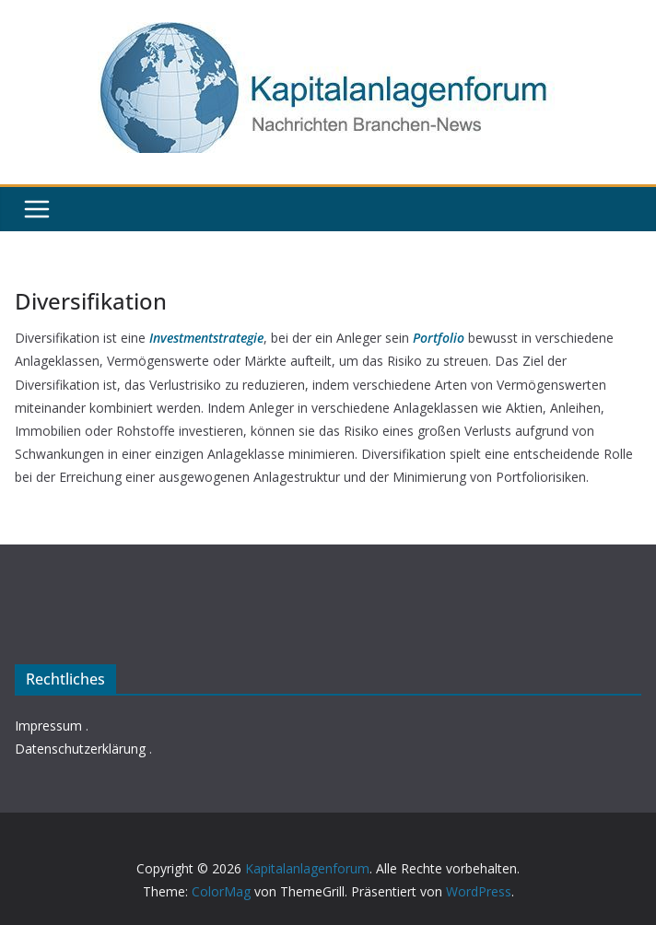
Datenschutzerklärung (80, 748)
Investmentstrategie (206, 337)
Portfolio (438, 337)
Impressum (48, 725)
